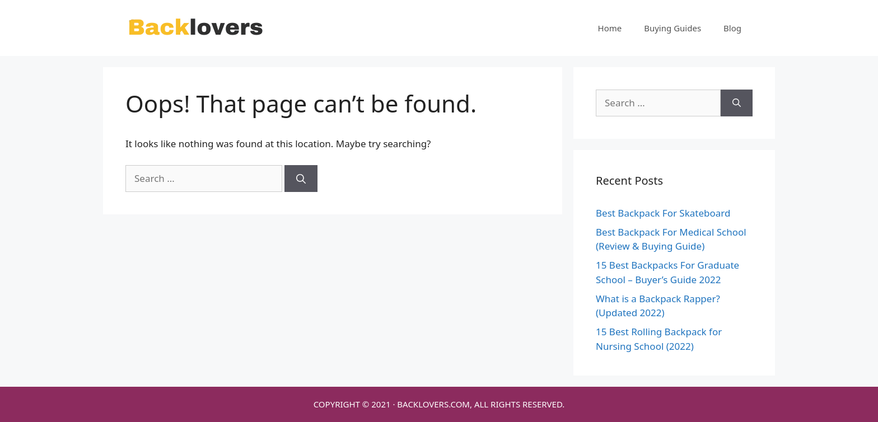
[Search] (300, 178)
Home (610, 28)
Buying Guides (672, 28)
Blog (732, 28)
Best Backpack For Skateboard (663, 213)
